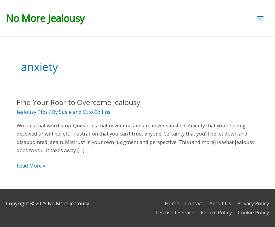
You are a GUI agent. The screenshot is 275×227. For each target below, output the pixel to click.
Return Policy (216, 212)
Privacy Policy (253, 203)
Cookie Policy (253, 212)
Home (172, 203)
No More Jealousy (45, 18)
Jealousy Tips (32, 111)
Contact (194, 203)
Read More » (31, 165)
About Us (220, 203)
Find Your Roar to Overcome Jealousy (78, 102)
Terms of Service (174, 212)
